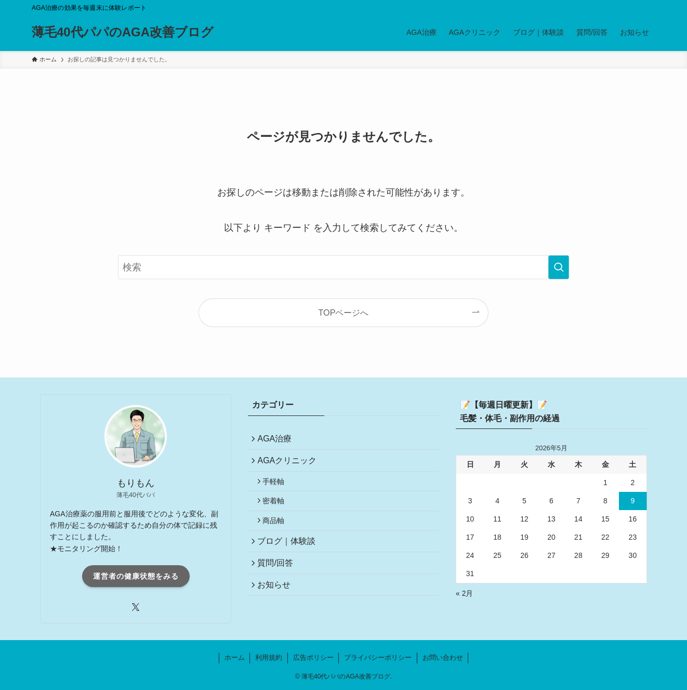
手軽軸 (277, 488)
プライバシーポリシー (378, 657)
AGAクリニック (290, 464)
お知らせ (277, 605)
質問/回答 (278, 580)
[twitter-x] (135, 607)
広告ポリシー (313, 657)
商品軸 (277, 533)
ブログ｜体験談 (289, 556)
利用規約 (268, 657)
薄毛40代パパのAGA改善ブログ (123, 32)
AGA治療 (277, 440)
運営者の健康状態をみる (136, 576)
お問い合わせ (442, 657)
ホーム (234, 657)
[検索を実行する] (558, 267)
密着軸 (277, 510)
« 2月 (464, 593)
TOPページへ (344, 312)
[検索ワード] (343, 267)
